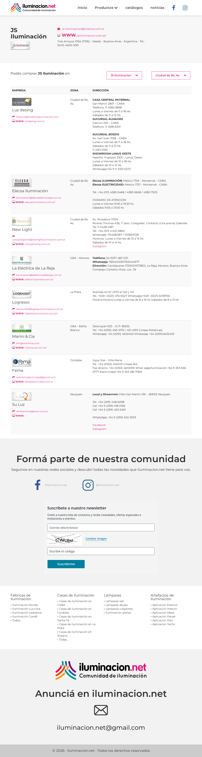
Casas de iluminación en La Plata (76, 626)
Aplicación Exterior (165, 605)
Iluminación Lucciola (26, 609)
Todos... (17, 620)
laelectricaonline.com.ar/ (32, 279)
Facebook (99, 425)
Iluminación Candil (25, 616)
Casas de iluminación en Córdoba (74, 610)
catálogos (134, 8)
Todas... (63, 639)
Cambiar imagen (96, 538)
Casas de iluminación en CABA (74, 603)
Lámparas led (115, 601)
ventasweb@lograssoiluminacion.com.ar (37, 309)
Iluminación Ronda (25, 605)
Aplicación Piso (162, 620)
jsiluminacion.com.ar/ (81, 35)
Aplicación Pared (163, 616)
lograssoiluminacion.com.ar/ (35, 313)
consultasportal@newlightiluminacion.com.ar (38, 238)
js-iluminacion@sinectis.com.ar (80, 29)
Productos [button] (106, 8)
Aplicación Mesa (163, 612)
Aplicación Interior (164, 609)
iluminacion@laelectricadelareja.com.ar (37, 275)
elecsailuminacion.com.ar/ (33, 202)
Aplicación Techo (163, 624)
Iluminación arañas (118, 612)
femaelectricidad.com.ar (32, 381)
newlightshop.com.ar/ (31, 244)
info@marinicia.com (25, 343)
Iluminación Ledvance (27, 612)
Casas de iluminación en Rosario (74, 633)
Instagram (99, 246)
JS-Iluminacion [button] (124, 75)
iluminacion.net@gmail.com (101, 727)
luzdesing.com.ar (28, 121)
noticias (157, 8)
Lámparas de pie (117, 605)
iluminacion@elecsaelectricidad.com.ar (36, 197)
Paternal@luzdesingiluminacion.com (35, 116)
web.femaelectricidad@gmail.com (34, 377)
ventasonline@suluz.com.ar (30, 411)
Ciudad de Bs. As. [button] (171, 75)
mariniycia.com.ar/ (29, 347)
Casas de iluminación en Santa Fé (74, 618)
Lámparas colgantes (119, 609)
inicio (82, 8)
